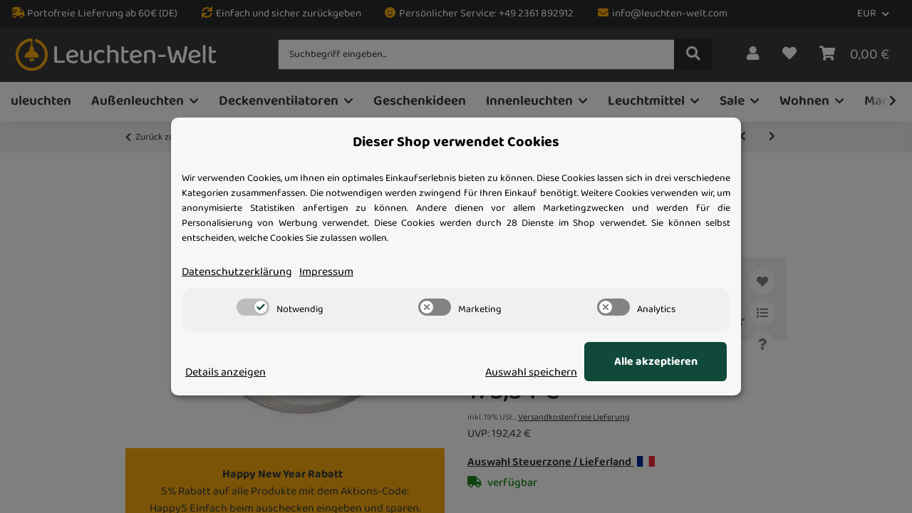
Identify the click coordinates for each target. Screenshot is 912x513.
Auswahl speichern (531, 372)
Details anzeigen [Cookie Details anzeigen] (225, 372)
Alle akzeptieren (656, 362)
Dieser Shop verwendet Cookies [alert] (456, 142)
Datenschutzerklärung (237, 272)
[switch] (253, 307)
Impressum (326, 272)
